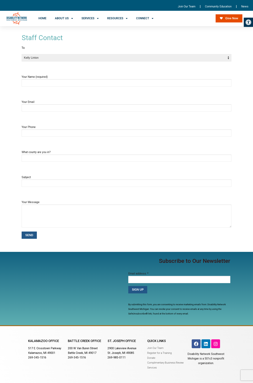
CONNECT (144, 18)
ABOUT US (64, 18)
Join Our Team (186, 6)
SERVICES (90, 18)
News (244, 6)
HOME (42, 18)
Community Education (218, 6)
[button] (248, 22)
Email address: (138, 273)
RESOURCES (117, 18)
